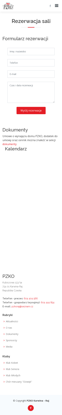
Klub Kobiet (12, 363)
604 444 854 (47, 302)
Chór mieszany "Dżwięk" (19, 382)
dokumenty (9, 144)
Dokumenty (12, 334)
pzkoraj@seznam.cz (22, 306)
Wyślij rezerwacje (31, 110)
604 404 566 (31, 298)
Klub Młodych (13, 375)
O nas (9, 328)
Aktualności (12, 321)
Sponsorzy (11, 340)
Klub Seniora (12, 369)
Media (9, 347)
